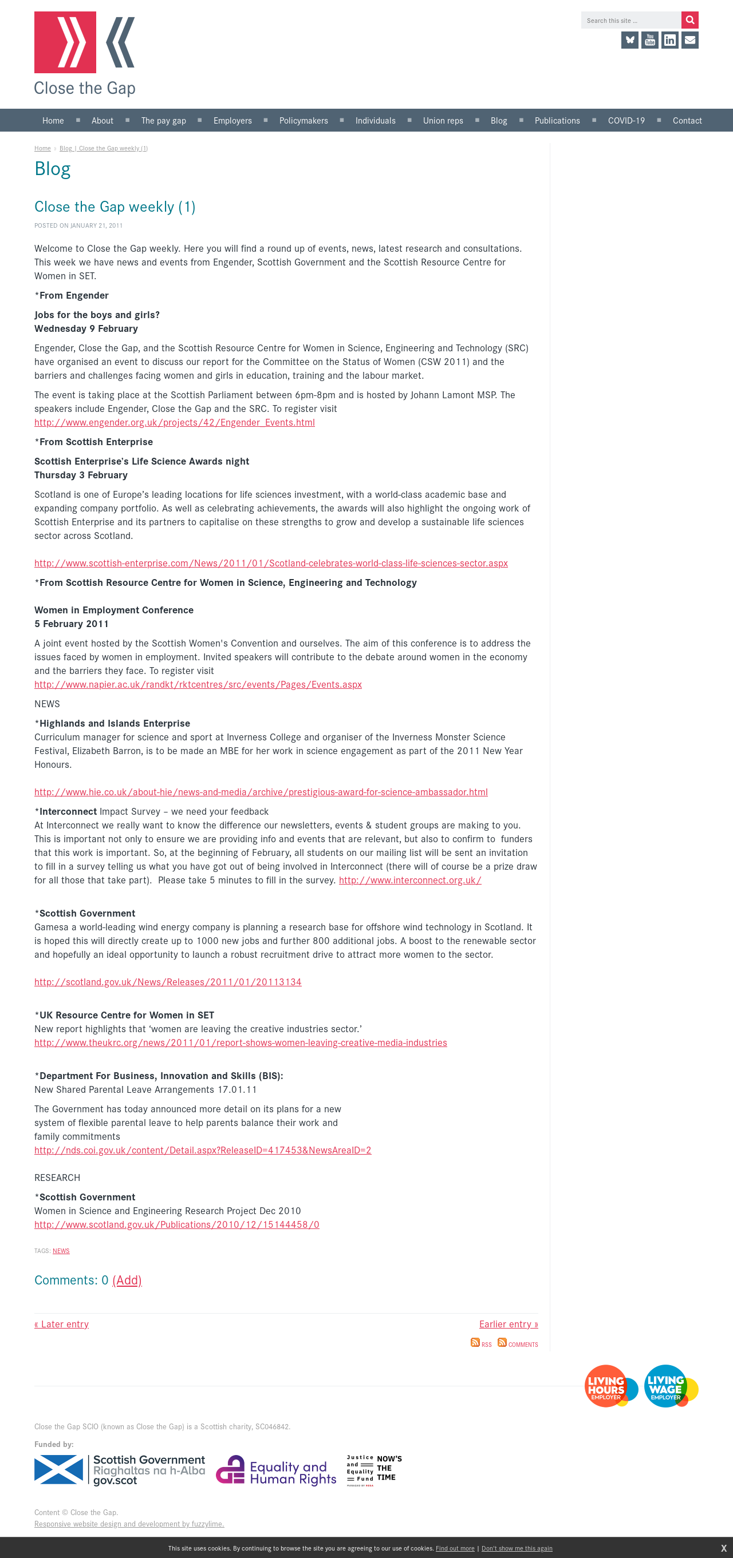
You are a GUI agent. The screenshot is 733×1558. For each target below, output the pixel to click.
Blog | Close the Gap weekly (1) (104, 147)
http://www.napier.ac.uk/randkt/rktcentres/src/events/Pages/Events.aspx (198, 684)
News (61, 1250)
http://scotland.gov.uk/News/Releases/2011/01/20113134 (168, 981)
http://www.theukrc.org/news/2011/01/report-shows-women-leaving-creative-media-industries (240, 1042)
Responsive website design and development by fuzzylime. (129, 1523)
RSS (481, 1345)
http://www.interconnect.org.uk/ (410, 879)
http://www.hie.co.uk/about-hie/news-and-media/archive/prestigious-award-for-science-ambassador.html (261, 791)
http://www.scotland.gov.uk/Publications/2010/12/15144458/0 (177, 1224)
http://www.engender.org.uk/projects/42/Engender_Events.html (174, 422)
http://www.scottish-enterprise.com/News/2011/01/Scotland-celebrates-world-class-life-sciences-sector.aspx (271, 562)
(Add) (127, 1279)
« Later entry (61, 1323)
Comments (518, 1345)
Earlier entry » (508, 1323)
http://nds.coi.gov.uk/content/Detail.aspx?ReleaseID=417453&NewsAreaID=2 (203, 1149)
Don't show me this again (517, 1547)
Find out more (455, 1547)
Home (42, 147)
